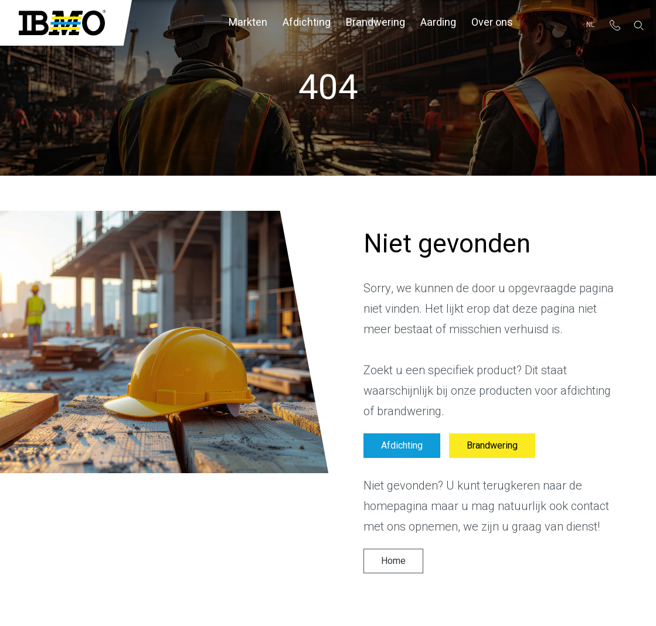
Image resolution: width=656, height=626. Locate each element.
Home (393, 561)
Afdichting (307, 22)
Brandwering (375, 22)
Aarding (438, 22)
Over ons (492, 22)
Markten (248, 22)
